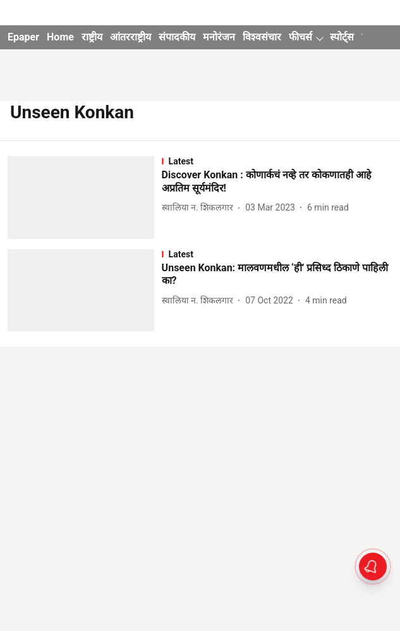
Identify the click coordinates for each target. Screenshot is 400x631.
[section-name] (277, 161)
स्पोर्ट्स (342, 37)
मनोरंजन (219, 37)
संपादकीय (177, 37)
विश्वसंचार (262, 37)
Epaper (23, 37)
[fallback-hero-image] (85, 197)
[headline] (277, 182)
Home (60, 37)
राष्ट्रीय (92, 37)
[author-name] (200, 207)
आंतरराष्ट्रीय (130, 37)
